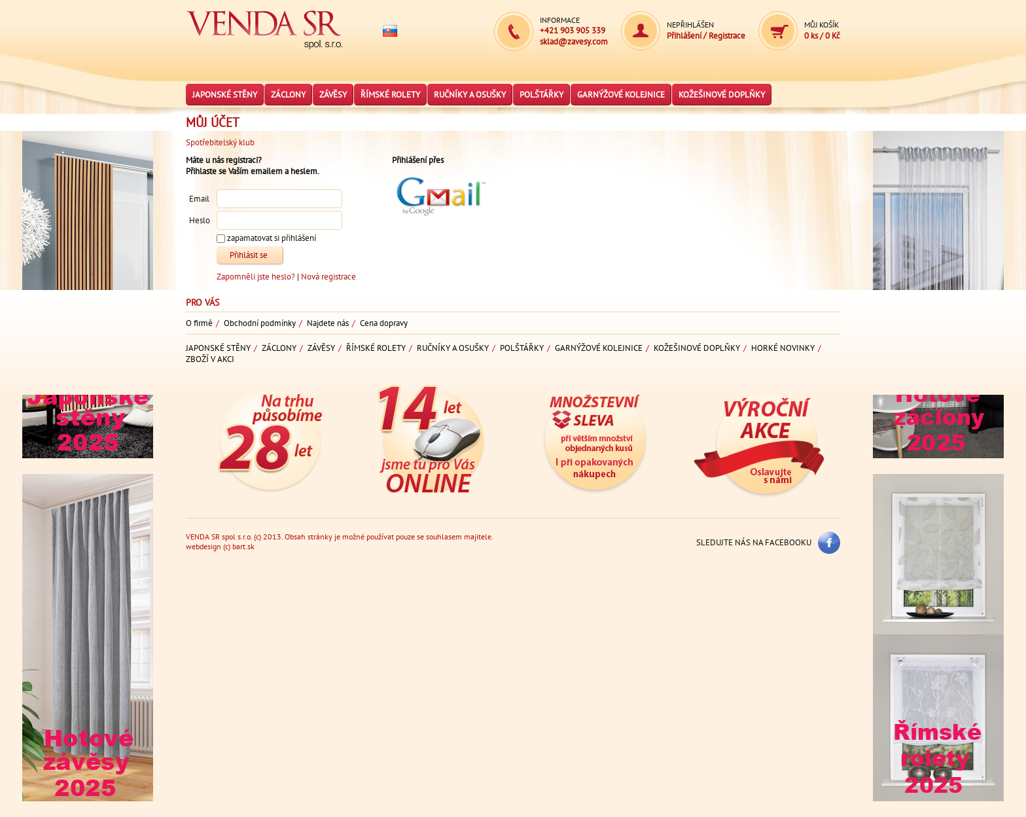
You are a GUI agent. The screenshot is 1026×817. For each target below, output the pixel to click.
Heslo (199, 221)
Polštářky (541, 94)
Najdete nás (328, 323)
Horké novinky (783, 348)
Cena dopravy (384, 323)
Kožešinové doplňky (722, 94)
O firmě (199, 323)
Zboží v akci (210, 359)
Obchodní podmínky (260, 323)
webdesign (203, 546)
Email (199, 199)
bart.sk (243, 546)
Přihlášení (685, 35)
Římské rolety (390, 94)
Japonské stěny (224, 94)
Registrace (727, 35)
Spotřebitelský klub (220, 142)
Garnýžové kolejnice (621, 94)
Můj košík (821, 24)
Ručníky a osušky (470, 94)
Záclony (288, 94)
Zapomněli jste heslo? (257, 276)
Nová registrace (328, 276)
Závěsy (333, 94)
